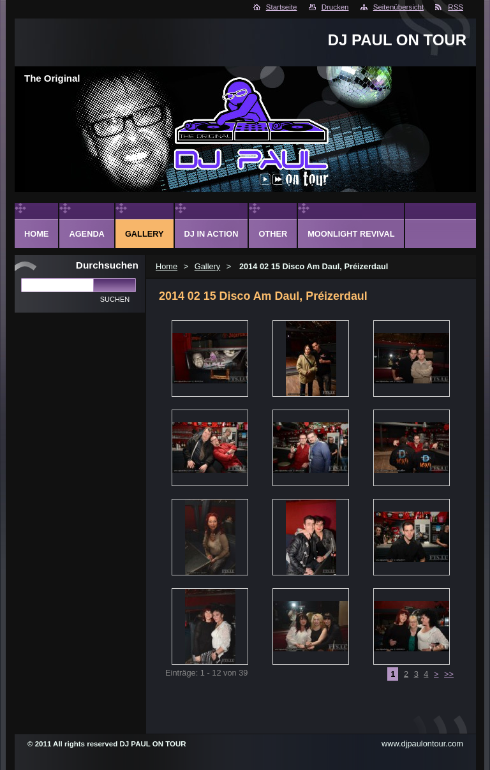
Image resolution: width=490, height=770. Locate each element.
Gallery (208, 266)
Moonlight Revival (351, 234)
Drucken (335, 7)
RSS (455, 7)
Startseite (281, 7)
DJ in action (211, 234)
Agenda (86, 234)
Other (272, 234)
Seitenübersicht (398, 7)
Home (166, 266)
